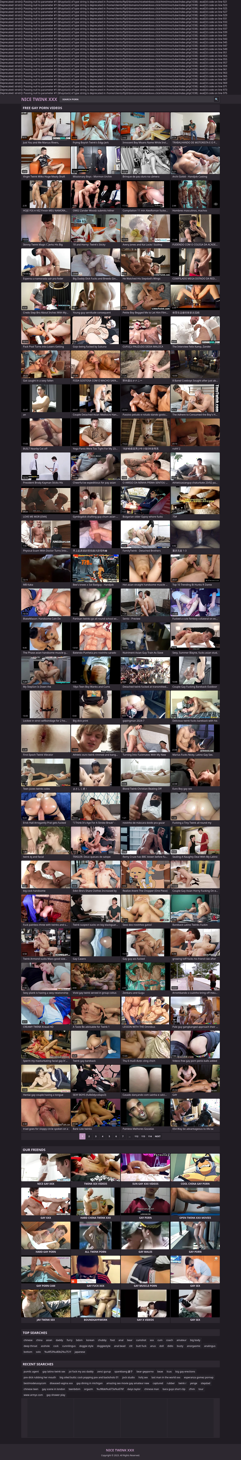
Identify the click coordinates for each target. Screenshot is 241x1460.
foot (112, 1340)
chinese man (151, 1389)
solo (38, 1352)
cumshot (141, 1340)
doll (161, 1346)
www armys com (33, 1395)
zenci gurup (104, 1371)
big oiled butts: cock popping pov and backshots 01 (89, 1377)
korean (90, 1340)
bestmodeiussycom (35, 1383)
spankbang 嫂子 (124, 1371)
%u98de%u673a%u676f (110, 1389)
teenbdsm (74, 1389)
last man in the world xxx (165, 1377)
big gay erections (185, 1371)
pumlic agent (31, 1371)
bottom (28, 1352)
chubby (102, 1340)
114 (150, 1136)
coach (169, 1340)
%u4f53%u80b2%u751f (57, 1352)
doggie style (86, 1346)
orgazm (88, 1389)
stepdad (205, 1383)
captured (158, 1383)
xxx (152, 1340)
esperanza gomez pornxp (198, 1377)
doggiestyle (103, 1346)
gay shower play (56, 1395)
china (39, 1340)
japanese (80, 1352)
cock (56, 1346)
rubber (171, 1383)
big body (195, 1340)
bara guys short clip (174, 1389)
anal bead (119, 1346)
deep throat (30, 1346)
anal (121, 1340)
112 (136, 1136)
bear (129, 1340)
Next (158, 1136)
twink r (182, 1383)
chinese (28, 1340)
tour (201, 1389)
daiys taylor (134, 1389)
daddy (59, 1340)
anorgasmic (193, 1346)
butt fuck (141, 1346)
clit (130, 1346)
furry (69, 1340)
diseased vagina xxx (61, 1383)
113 (143, 1136)
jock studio (128, 1377)
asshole (45, 1346)
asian (49, 1340)
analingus (209, 1346)
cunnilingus (69, 1346)
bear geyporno (145, 1371)
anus (153, 1346)
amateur (181, 1340)
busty (180, 1346)
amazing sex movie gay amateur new (127, 1383)
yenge (193, 1383)
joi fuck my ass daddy (81, 1371)
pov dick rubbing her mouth (40, 1377)
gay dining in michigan (89, 1383)
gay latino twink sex (53, 1371)
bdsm (79, 1340)
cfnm (192, 1389)
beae (160, 1371)
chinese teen (31, 1389)
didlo (170, 1346)
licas (169, 1371)
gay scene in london (53, 1389)
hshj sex (143, 1377)
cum (160, 1340)
